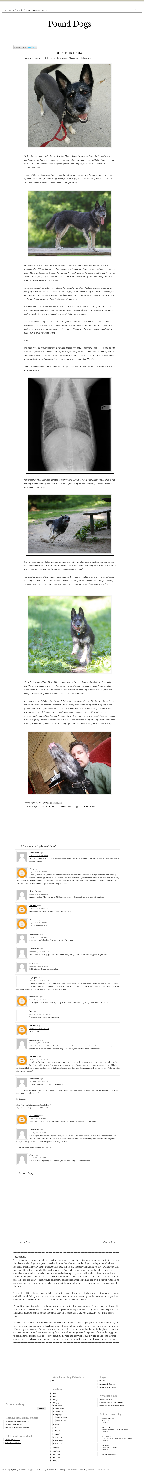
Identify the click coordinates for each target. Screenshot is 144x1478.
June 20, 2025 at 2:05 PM (37, 1133)
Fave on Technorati (89, 807)
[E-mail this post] (33, 807)
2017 (54, 1396)
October (57, 1411)
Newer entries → (110, 1242)
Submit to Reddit (65, 807)
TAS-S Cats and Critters (13, 1443)
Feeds (136, 10)
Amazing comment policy (107, 1387)
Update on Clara (60, 1420)
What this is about (105, 1381)
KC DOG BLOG (107, 1427)
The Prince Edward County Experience (111, 1402)
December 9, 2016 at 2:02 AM (39, 1043)
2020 (54, 1393)
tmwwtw (91, 1469)
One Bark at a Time (105, 1399)
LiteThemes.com (103, 1469)
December (58, 1405)
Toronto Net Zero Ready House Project (111, 1405)
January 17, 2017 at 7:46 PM (38, 1059)
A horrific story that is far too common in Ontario (117, 1438)
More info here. (57, 1381)
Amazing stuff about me (107, 1384)
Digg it (76, 807)
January (57, 1443)
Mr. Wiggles (34, 1115)
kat (30, 1011)
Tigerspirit (33, 977)
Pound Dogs (69, 24)
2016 (54, 1400)
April (57, 1434)
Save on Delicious (48, 807)
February (58, 1440)
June (56, 1428)
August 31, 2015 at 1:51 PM (38, 937)
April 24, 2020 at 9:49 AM (37, 1118)
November (58, 1408)
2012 (54, 1454)
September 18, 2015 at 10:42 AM (40, 1014)
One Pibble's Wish (108, 1445)
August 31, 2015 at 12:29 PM (38, 894)
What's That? (106, 1420)
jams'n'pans (33, 997)
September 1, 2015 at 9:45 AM (39, 1000)
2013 (54, 1451)
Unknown (33, 905)
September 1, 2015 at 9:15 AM (39, 980)
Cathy (31, 869)
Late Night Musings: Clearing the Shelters (115, 1429)
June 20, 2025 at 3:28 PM (37, 1158)
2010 (54, 1460)
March (57, 1437)
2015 (54, 1403)
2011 (54, 1457)
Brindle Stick (106, 1436)
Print (45, 803)
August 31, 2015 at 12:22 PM (38, 872)
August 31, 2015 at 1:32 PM (38, 923)
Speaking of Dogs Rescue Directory (17, 1427)
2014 (54, 1448)
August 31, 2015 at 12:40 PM (38, 908)
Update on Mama (69, 53)
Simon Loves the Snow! (109, 1447)
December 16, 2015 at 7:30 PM (39, 1028)
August (57, 1415)
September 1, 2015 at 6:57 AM (39, 952)
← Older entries (23, 1242)
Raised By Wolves (108, 1418)
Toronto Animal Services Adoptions (17, 1421)
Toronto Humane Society (13, 1424)
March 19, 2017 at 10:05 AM (38, 1081)
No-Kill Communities (109, 1454)
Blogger (30, 1469)
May (56, 1431)
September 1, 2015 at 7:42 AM (39, 966)
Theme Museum (71, 1469)
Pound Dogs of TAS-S (12, 1440)
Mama (71, 58)
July (56, 1424)
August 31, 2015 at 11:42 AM (38, 855)
